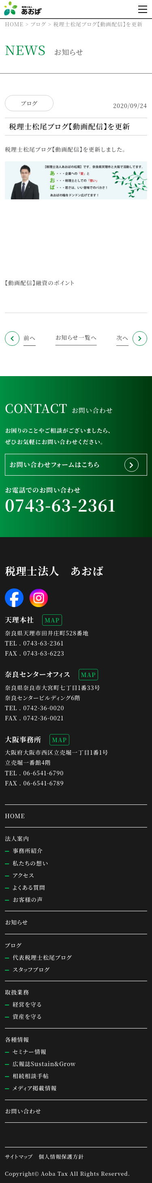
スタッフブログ (31, 969)
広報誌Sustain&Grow (44, 1064)
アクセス (23, 875)
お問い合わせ (23, 1111)
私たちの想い (30, 863)
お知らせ (16, 922)
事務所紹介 (28, 851)
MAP (52, 620)
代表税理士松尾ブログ (42, 957)
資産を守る (27, 1016)
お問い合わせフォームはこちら (54, 464)
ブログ (29, 103)
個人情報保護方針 (61, 1156)
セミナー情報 (30, 1052)
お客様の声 (28, 899)
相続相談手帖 (31, 1076)
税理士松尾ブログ (28, 149)
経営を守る (27, 1004)
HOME (15, 816)
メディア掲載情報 (35, 1088)
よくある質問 (29, 887)
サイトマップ (19, 1156)
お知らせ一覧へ (76, 337)
